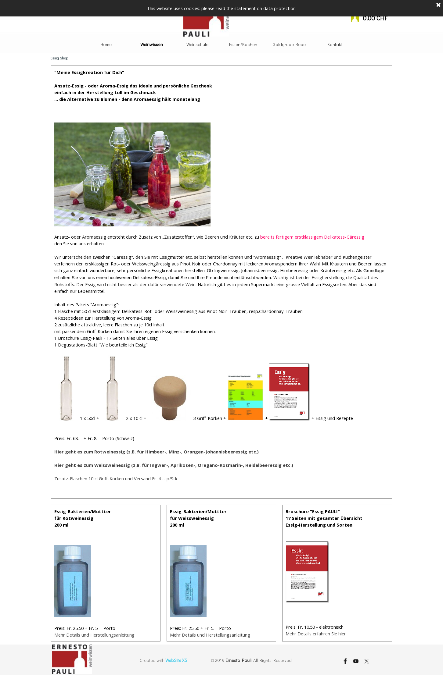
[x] (366, 661)
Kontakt (334, 44)
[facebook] (345, 661)
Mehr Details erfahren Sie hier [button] (316, 634)
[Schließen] (438, 4)
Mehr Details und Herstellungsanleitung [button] (210, 635)
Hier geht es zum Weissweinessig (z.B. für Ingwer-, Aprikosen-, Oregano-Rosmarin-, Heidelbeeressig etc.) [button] (173, 465)
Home (106, 44)
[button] (156, 452)
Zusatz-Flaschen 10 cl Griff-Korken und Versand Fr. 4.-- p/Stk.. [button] (116, 478)
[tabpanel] (221, 282)
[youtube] (355, 661)
